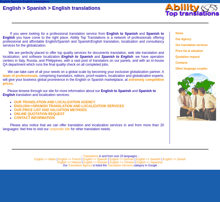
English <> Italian (45, 159)
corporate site (60, 129)
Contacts (181, 62)
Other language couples (191, 68)
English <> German (122, 159)
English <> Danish (174, 159)
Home (179, 33)
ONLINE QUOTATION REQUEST (39, 114)
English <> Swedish (148, 159)
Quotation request (187, 56)
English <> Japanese (149, 162)
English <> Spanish (95, 159)
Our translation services (191, 45)
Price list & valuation (189, 50)
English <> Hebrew (69, 162)
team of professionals (20, 76)
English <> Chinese (122, 162)
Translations (90, 156)
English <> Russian (96, 162)
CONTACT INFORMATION (34, 118)
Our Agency (183, 39)
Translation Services (120, 165)
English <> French (69, 159)
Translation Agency (80, 165)
